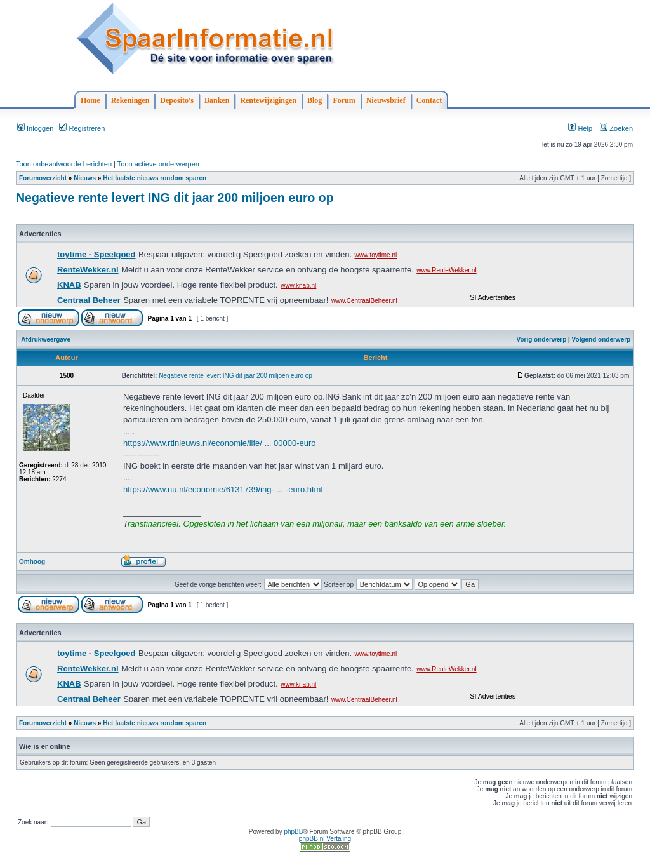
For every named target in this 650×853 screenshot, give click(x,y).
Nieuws (85, 178)
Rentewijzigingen (268, 100)
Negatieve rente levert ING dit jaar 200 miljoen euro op (175, 198)
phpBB (293, 831)
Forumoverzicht (43, 178)
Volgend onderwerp (601, 339)
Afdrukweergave (45, 339)
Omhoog (32, 561)
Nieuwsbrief (386, 100)
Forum (344, 100)
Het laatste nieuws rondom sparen (154, 178)
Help (580, 128)
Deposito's (177, 100)
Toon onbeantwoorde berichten (64, 164)
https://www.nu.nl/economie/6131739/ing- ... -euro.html (222, 489)
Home (90, 100)
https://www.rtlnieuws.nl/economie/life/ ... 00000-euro (219, 443)
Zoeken (616, 128)
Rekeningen (130, 100)
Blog (314, 100)
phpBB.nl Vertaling (325, 838)
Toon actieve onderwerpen (158, 164)
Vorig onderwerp (542, 339)
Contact (429, 100)
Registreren (82, 128)
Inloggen (35, 128)
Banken (216, 100)
